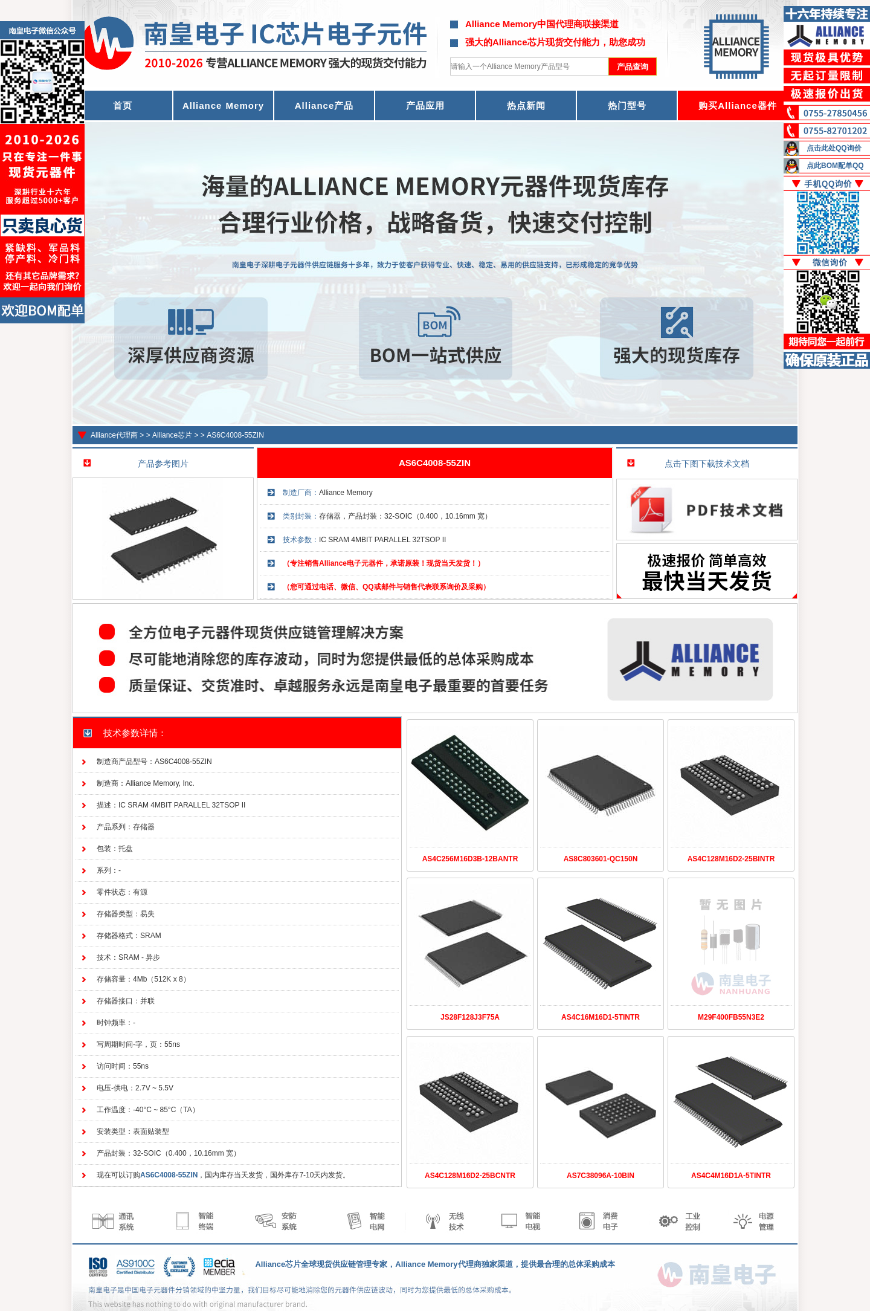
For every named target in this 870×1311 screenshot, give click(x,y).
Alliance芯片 (172, 435)
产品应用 (425, 105)
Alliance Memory (223, 105)
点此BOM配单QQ (835, 165)
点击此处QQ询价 (834, 148)
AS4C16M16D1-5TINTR (600, 1017)
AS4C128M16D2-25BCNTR (470, 1175)
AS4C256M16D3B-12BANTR (470, 859)
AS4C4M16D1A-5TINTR (731, 1175)
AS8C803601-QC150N (601, 859)
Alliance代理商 (114, 435)
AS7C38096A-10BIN (600, 1175)
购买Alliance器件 (737, 105)
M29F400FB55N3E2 (731, 1017)
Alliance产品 (324, 105)
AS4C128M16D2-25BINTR (731, 859)
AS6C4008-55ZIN (235, 435)
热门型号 (627, 105)
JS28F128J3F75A (470, 1017)
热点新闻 (526, 105)
